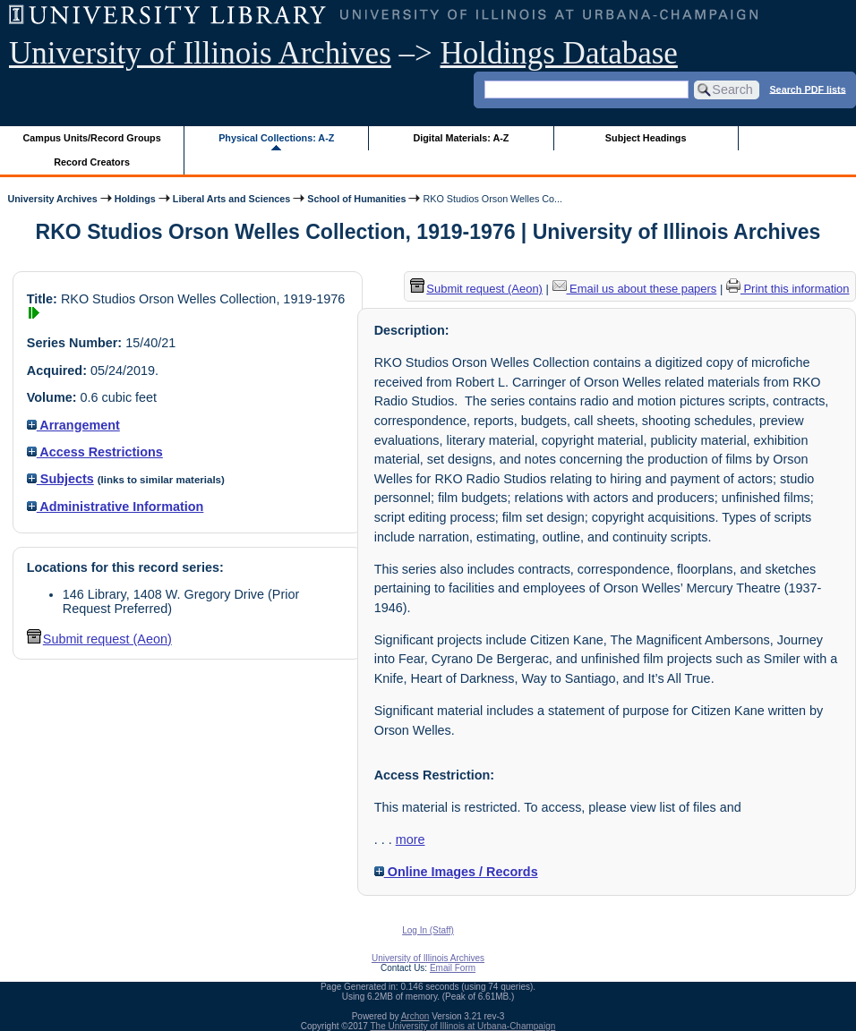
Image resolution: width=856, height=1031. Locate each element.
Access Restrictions (95, 452)
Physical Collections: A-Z (276, 137)
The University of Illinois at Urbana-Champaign (463, 1026)
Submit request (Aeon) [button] (99, 639)
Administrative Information (115, 506)
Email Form (452, 968)
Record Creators (92, 162)
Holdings (135, 198)
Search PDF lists (807, 88)
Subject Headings (646, 137)
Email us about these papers (634, 288)
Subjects (60, 479)
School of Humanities (356, 198)
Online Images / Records (456, 872)
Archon (415, 1016)
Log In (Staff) (428, 930)
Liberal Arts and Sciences (231, 198)
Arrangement (73, 425)
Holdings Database (559, 53)
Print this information (788, 288)
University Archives (52, 198)
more (410, 839)
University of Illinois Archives (200, 53)
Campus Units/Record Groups (92, 137)
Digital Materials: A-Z (461, 137)
